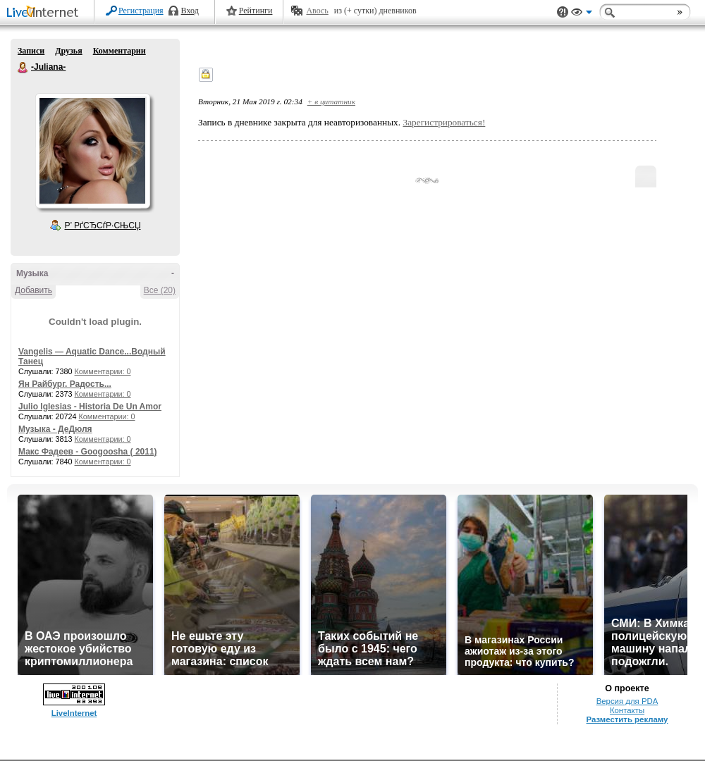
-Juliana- (23, 67)
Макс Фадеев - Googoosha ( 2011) (87, 452)
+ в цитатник (331, 101)
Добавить (33, 290)
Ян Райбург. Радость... (64, 384)
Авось (317, 11)
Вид (581, 14)
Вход (190, 11)
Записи (31, 51)
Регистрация (141, 11)
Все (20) (160, 290)
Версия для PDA (627, 701)
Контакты (627, 710)
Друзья (68, 51)
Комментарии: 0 (103, 371)
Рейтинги (256, 11)
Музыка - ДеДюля (55, 429)
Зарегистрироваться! (444, 122)
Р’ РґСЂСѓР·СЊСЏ (103, 225)
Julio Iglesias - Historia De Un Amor (89, 407)
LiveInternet (45, 13)
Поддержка (562, 12)
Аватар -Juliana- (92, 151)
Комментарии (119, 51)
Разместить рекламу (627, 719)
